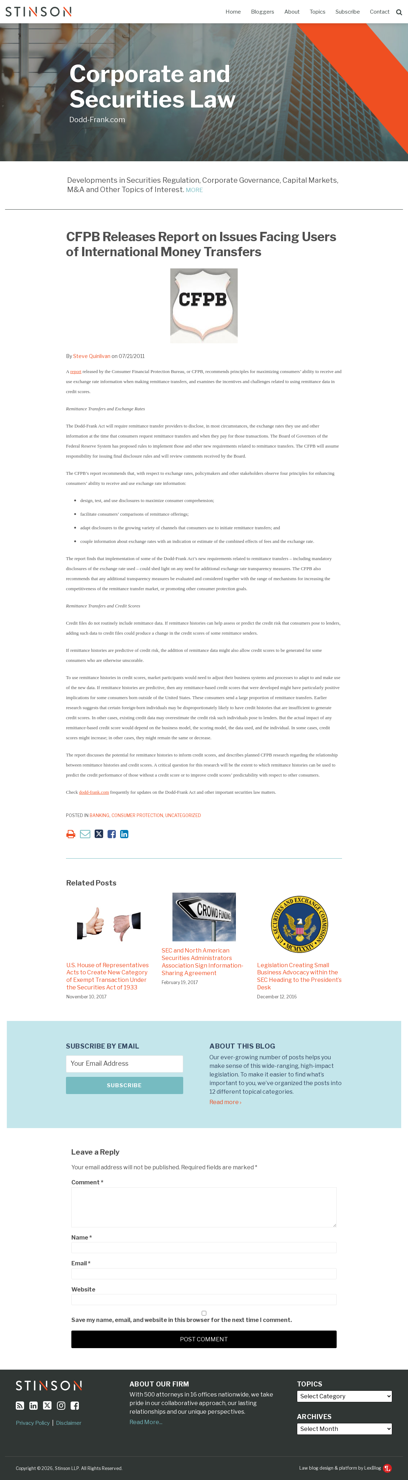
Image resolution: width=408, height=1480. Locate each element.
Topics (318, 12)
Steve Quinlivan (91, 356)
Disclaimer (68, 1423)
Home (233, 12)
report (75, 371)
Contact (380, 12)
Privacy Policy (33, 1423)
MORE (194, 190)
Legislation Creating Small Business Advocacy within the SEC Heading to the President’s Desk (299, 976)
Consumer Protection (137, 815)
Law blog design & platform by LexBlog (345, 1468)
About (292, 12)
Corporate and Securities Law (152, 86)
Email (80, 1263)
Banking (99, 815)
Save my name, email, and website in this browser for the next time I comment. (181, 1320)
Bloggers (262, 12)
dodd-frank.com (94, 792)
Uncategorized (183, 815)
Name (81, 1237)
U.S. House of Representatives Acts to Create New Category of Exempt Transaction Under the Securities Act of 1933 (107, 976)
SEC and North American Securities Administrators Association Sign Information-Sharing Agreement (202, 961)
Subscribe (348, 12)
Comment (87, 1182)
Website (83, 1289)
